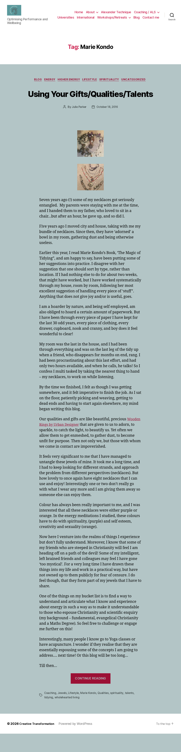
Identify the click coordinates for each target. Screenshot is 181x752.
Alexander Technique (116, 12)
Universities (85, 17)
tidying (48, 716)
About (90, 12)
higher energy (68, 85)
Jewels (62, 711)
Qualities (105, 711)
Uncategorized (138, 85)
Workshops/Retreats (132, 17)
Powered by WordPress (78, 742)
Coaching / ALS (145, 12)
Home (79, 12)
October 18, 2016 (107, 125)
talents (131, 711)
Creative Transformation (38, 742)
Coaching (50, 711)
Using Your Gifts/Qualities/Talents (90, 105)
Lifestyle (91, 85)
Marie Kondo (89, 711)
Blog (156, 17)
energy (48, 85)
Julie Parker (78, 125)
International (105, 17)
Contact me (150, 23)
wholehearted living (67, 716)
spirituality (112, 85)
